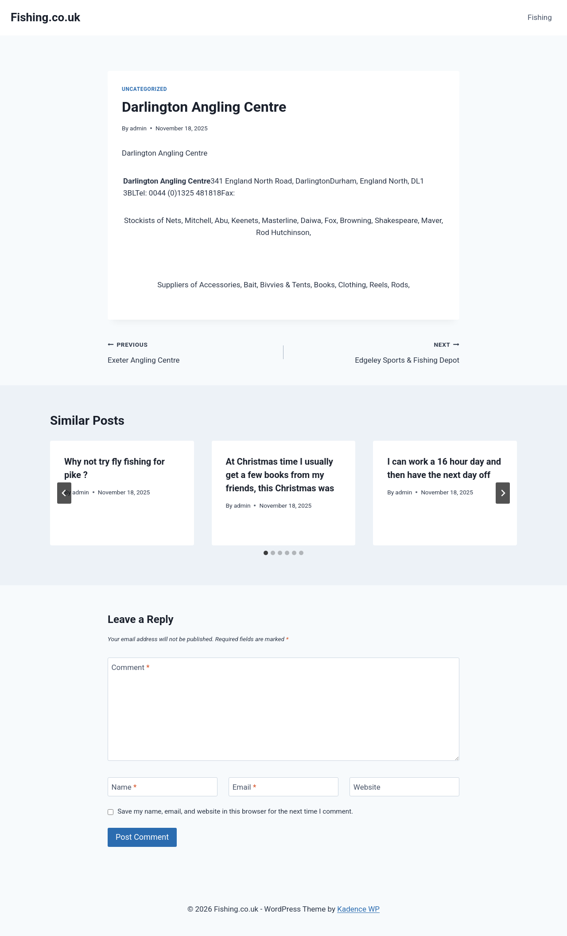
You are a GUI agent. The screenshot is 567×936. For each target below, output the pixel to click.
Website (367, 787)
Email (244, 787)
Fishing (540, 17)
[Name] (162, 786)
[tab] (266, 553)
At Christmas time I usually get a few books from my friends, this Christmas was (280, 474)
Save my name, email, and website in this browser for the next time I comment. (235, 811)
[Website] (404, 786)
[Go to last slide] (64, 493)
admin (138, 128)
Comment (131, 667)
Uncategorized (144, 89)
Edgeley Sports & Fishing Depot (375, 351)
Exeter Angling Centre (192, 351)
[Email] (283, 786)
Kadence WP (358, 909)
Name (124, 787)
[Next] (503, 493)
